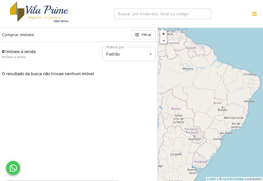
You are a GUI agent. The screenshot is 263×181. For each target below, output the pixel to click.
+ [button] (163, 34)
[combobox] (162, 14)
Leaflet (211, 179)
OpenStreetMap (233, 179)
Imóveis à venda (14, 57)
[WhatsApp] (13, 168)
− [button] (163, 40)
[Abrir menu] (254, 14)
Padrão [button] (113, 54)
